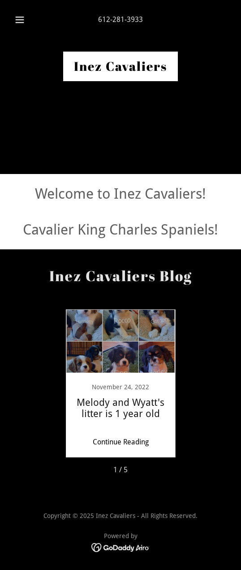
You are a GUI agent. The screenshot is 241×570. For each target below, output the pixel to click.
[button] (20, 20)
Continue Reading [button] (121, 442)
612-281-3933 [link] (120, 19)
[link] (120, 68)
